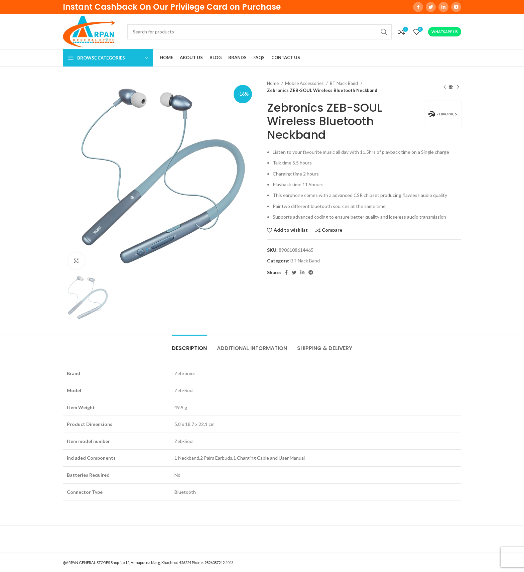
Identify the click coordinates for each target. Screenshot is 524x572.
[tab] (189, 345)
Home (273, 83)
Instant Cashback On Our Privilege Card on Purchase (172, 6)
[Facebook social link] (418, 7)
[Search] (259, 31)
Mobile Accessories (304, 83)
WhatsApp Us (444, 31)
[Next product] (457, 87)
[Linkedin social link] (443, 7)
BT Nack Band (344, 83)
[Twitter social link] (431, 7)
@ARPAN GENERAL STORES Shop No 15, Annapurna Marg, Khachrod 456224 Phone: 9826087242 (144, 562)
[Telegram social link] (456, 7)
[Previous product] (444, 87)
